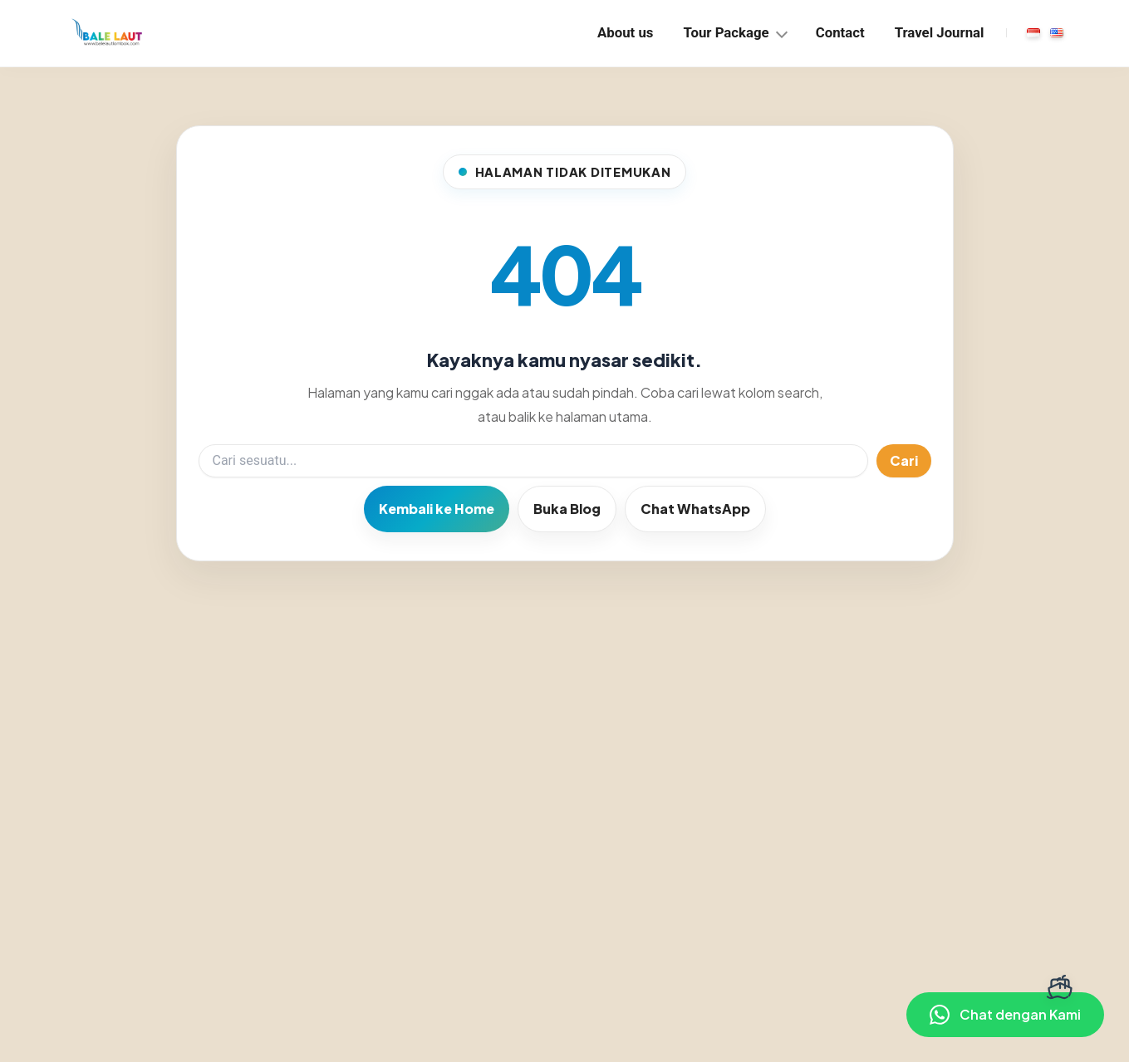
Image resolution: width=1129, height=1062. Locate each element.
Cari (904, 460)
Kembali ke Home (436, 508)
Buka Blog (567, 508)
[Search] (533, 460)
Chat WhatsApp (695, 508)
